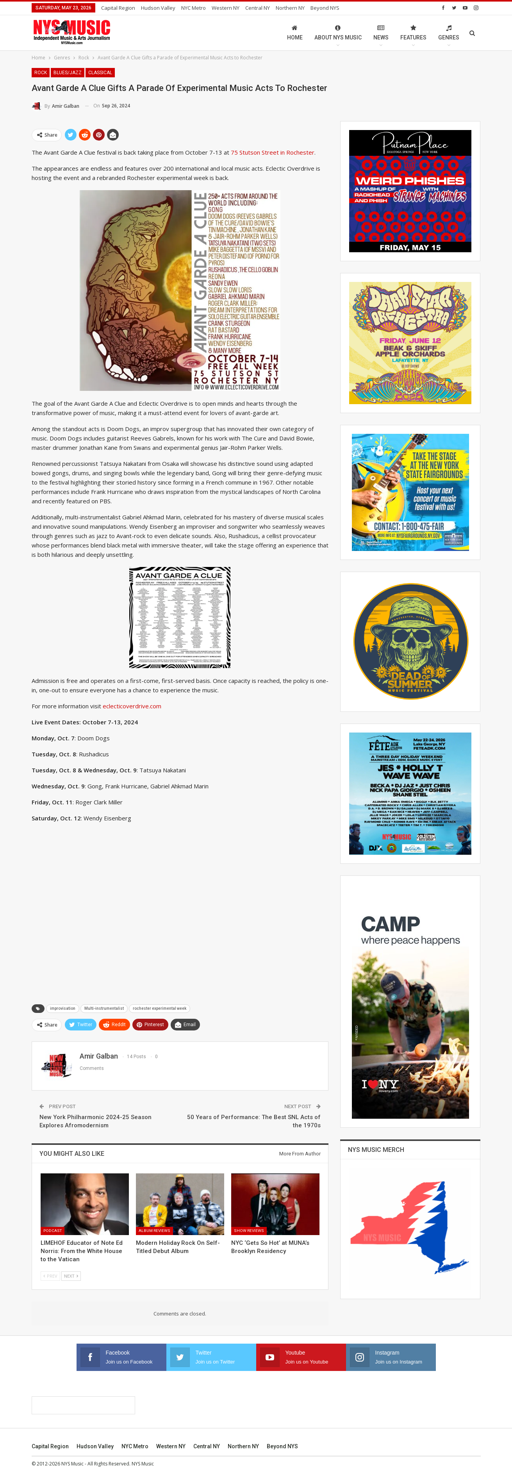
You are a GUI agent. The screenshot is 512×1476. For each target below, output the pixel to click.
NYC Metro (193, 7)
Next (71, 1276)
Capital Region (118, 7)
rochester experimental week (159, 1008)
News (380, 33)
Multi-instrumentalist (104, 1008)
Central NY (257, 7)
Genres (448, 33)
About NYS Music (338, 33)
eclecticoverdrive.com (132, 706)
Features (413, 33)
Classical (100, 72)
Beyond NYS (324, 7)
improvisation (62, 1008)
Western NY (225, 7)
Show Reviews (249, 1230)
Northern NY (290, 7)
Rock (40, 72)
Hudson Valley (158, 7)
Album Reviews (154, 1230)
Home (295, 33)
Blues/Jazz (68, 72)
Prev (50, 1276)
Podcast (52, 1230)
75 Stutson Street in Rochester (272, 152)
